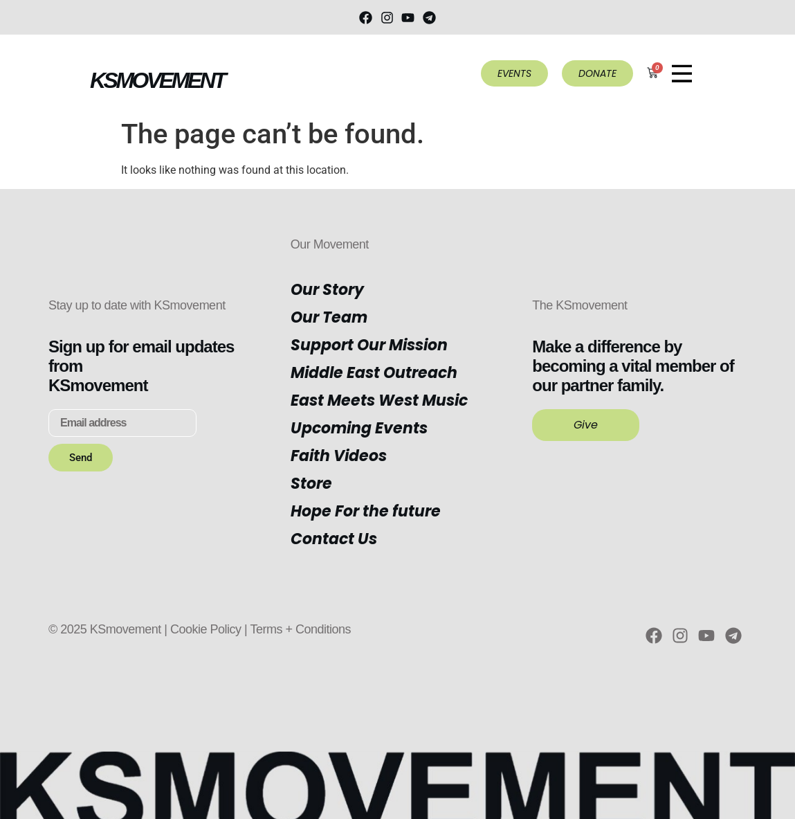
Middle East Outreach (374, 373)
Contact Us (334, 539)
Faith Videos (339, 456)
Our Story (327, 289)
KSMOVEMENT (157, 80)
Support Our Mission (369, 345)
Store (311, 483)
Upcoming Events (359, 428)
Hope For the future (366, 511)
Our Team (329, 317)
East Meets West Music (379, 400)
